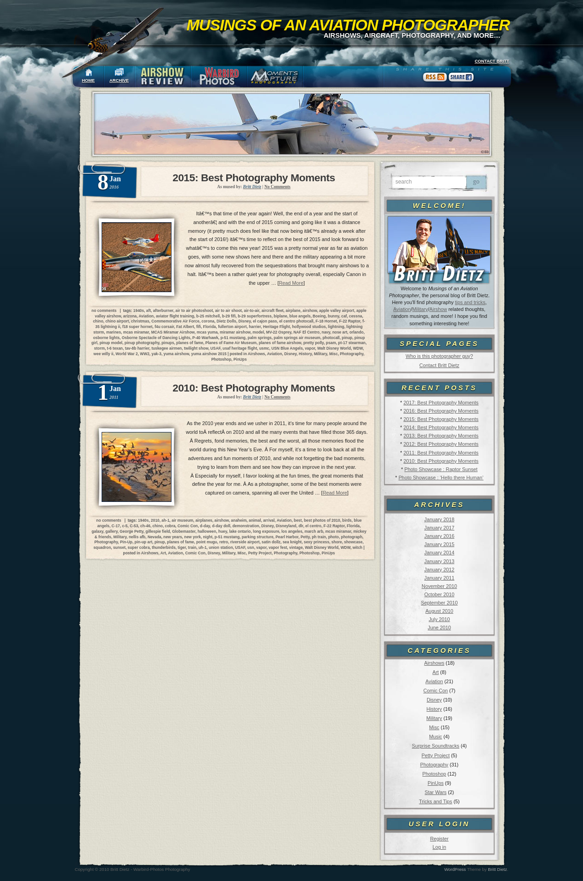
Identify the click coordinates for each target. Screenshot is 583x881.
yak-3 (156, 353)
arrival (268, 520)
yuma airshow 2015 (209, 353)
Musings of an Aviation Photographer (348, 25)
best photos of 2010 (322, 520)
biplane (280, 316)
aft (148, 310)
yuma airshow (176, 353)
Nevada (154, 537)
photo (333, 537)
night (207, 537)
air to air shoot (228, 310)
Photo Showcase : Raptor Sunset (441, 469)
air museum (182, 520)
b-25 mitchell (208, 316)
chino (98, 321)
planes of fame (189, 342)
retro (223, 542)
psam (331, 342)
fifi (198, 326)
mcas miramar (136, 332)
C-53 (134, 526)
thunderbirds (164, 547)
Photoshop (434, 774)
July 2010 (439, 619)
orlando (356, 332)
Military (420, 309)
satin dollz (271, 542)
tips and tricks (470, 302)
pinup (347, 337)
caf (344, 316)
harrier (255, 326)
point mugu (206, 542)
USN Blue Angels (287, 348)
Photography (434, 764)
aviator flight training (175, 316)
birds (346, 520)
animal (255, 520)
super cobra (139, 547)
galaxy (97, 531)
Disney (434, 699)
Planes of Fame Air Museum (231, 342)
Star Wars (436, 792)
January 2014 (439, 552)
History (434, 709)
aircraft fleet (273, 310)
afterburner (163, 310)
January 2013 (439, 561)
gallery (111, 531)
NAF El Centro (306, 332)
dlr (300, 526)
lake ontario (240, 531)
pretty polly (313, 342)
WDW (358, 348)
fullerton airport (232, 326)
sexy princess (316, 542)
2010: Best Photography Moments (440, 461)
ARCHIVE (119, 80)
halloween (207, 531)
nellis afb (137, 537)
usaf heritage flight (240, 348)
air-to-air (251, 310)
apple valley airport (336, 310)
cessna (355, 316)
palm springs (260, 337)
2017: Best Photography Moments (440, 402)
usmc (264, 348)
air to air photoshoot (194, 310)
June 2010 (439, 627)
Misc (434, 727)
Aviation (402, 309)
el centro (313, 526)
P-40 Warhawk (205, 337)
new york (192, 537)
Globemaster (183, 531)
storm (99, 348)
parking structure (258, 537)
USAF (216, 348)
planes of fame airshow (280, 342)
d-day (205, 526)
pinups (167, 342)
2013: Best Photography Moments (440, 435)
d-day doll (221, 526)
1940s (138, 310)
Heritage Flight (276, 326)
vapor (310, 348)
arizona (130, 316)
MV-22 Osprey (279, 332)
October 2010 (439, 594)
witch (357, 547)
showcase (353, 542)
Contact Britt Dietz (439, 365)
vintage (296, 547)
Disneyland (286, 526)
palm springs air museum (297, 337)
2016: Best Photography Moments (440, 411)
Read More (291, 283)
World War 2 (126, 353)
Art (436, 672)
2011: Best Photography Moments (440, 452)
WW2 (144, 353)
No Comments (277, 186)
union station (221, 547)
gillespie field (158, 531)
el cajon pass (265, 321)
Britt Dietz (497, 869)
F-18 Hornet (326, 321)
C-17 (116, 526)
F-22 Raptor (349, 321)
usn (250, 547)
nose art (340, 332)
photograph (352, 537)
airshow (310, 310)
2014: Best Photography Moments (440, 427)
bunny (333, 316)
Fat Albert (185, 326)
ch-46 (145, 526)
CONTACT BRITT (491, 61)
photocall (330, 337)
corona (207, 321)
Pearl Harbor (286, 537)
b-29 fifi (229, 316)
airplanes (203, 520)
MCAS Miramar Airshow (172, 332)
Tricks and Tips (435, 801)
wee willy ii (103, 353)
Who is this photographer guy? (439, 356)
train (192, 547)
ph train (319, 537)
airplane (293, 310)
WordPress (455, 869)
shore (337, 542)
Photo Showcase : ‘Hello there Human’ (441, 477)
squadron (102, 547)
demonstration (245, 526)
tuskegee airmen (166, 348)
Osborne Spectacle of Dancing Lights (156, 337)
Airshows (434, 663)
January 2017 (439, 527)
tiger (182, 547)
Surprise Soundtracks (435, 746)
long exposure (266, 531)
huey (222, 531)
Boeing (319, 316)
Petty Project (436, 755)
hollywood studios (309, 326)
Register (439, 838)
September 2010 (439, 602)
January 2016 (439, 536)
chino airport (117, 321)
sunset (119, 547)
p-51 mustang (232, 337)
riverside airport (245, 542)
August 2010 (439, 611)
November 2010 (439, 586)
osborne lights (106, 337)
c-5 (124, 526)
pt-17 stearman (352, 342)
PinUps (436, 783)
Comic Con (435, 690)
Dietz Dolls (226, 321)
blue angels (299, 316)
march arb (313, 531)
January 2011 (439, 578)
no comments (103, 310)
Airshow (438, 309)
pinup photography (142, 342)
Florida (209, 326)
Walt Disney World (334, 348)
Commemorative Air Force (175, 321)
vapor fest (278, 547)
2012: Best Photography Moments (440, 444)
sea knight (292, 542)
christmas (140, 321)
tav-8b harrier (137, 348)
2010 (155, 520)
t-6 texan (115, 348)
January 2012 (439, 569)
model (258, 332)
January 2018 (439, 519)
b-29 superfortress (255, 316)
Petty (305, 537)
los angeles (292, 531)
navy (326, 332)
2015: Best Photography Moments (440, 419)
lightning (336, 326)
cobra (170, 526)
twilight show (196, 348)
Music (435, 736)
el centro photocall (296, 321)
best (298, 520)
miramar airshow (235, 332)
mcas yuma (207, 332)
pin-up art (144, 542)
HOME (88, 80)
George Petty (131, 531)
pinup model (110, 342)
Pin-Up (126, 542)
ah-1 (165, 520)
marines (113, 332)
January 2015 (439, 544)
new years (172, 537)
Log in (439, 847)
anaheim (238, 520)
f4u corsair (164, 326)
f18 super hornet (137, 326)
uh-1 (203, 547)
